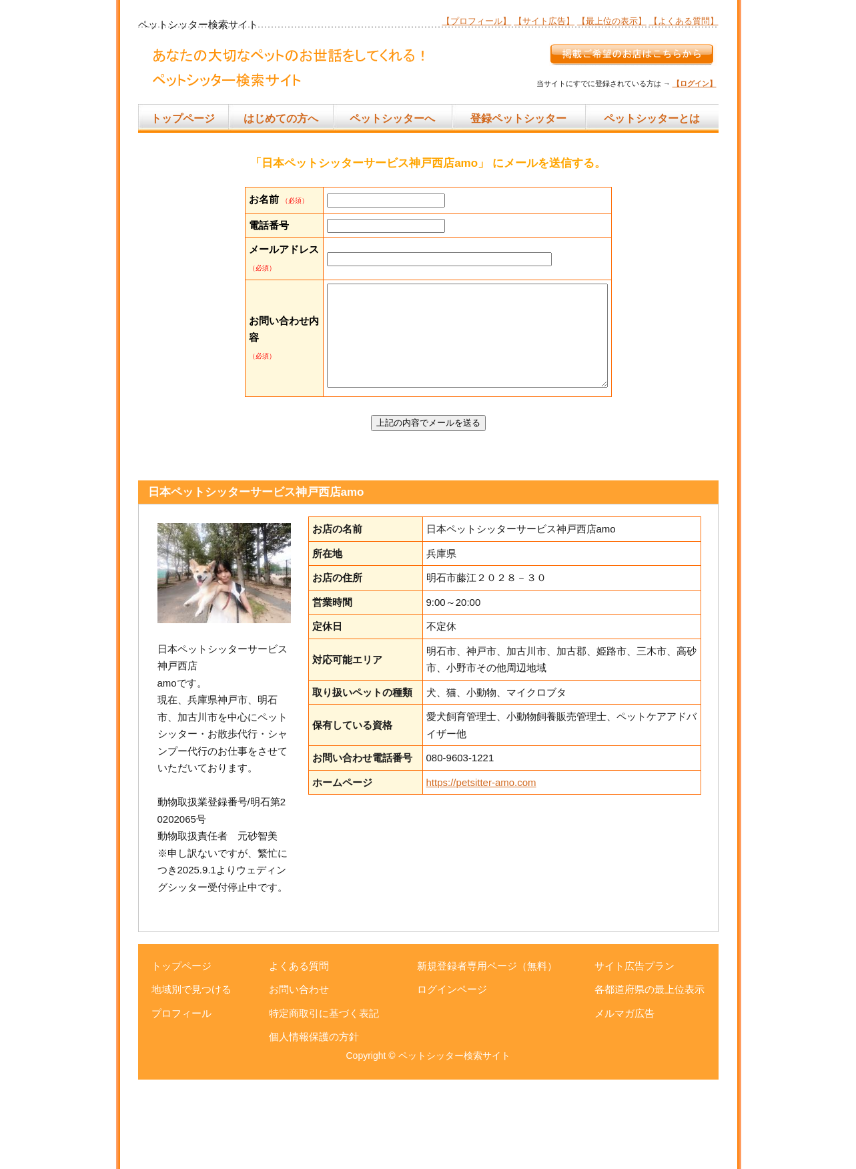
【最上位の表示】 (612, 21)
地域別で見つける (191, 1078)
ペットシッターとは (652, 118)
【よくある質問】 (684, 21)
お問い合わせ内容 (264, 408)
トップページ (183, 118)
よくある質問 (299, 1055)
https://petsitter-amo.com (481, 871)
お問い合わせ (299, 1078)
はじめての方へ (281, 118)
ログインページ (452, 1078)
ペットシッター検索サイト (454, 1145)
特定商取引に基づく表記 (324, 1102)
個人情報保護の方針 (314, 1126)
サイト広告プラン (634, 1055)
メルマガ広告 (624, 1102)
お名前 (264, 199)
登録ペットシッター (518, 118)
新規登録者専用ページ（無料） (487, 1055)
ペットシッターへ (392, 118)
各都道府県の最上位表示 (649, 1078)
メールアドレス (264, 300)
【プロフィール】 (476, 21)
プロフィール (181, 1102)
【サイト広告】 (544, 21)
